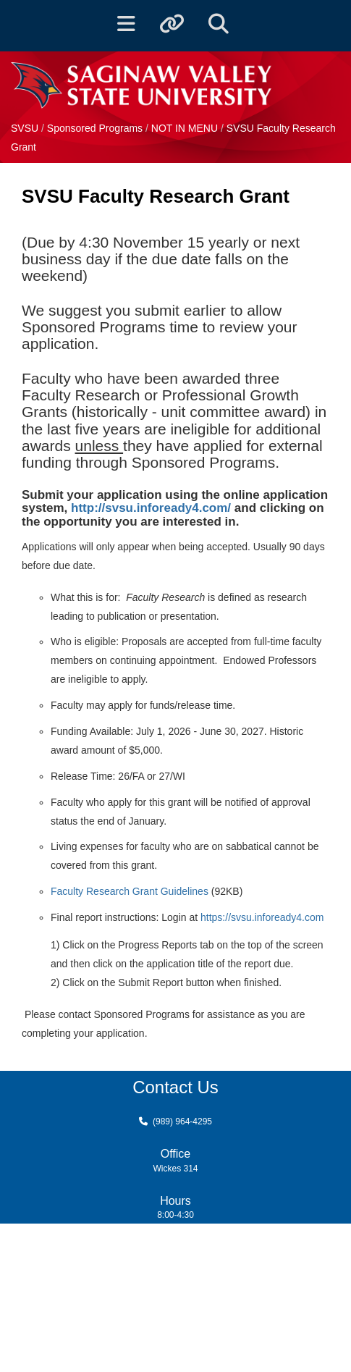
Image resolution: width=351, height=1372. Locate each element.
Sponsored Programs (96, 128)
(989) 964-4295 (182, 1121)
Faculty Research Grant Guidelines (129, 891)
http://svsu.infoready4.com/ (151, 508)
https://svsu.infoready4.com (261, 917)
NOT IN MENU (186, 128)
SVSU (24, 128)
